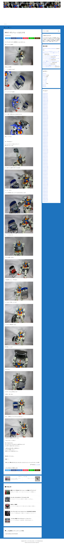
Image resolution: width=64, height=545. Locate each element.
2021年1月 (45, 181)
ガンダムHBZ (37, 464)
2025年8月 (45, 104)
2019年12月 (45, 199)
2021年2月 (45, 180)
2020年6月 (45, 191)
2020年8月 (45, 188)
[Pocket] (25, 38)
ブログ (44, 80)
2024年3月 (45, 128)
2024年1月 (45, 131)
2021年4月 (45, 177)
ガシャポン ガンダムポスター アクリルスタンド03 (20, 497)
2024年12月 (45, 115)
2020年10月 (45, 185)
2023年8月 (45, 138)
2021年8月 (45, 171)
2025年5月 (45, 108)
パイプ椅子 (37, 462)
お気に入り (44, 75)
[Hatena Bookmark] (20, 38)
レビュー (44, 83)
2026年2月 (45, 96)
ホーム (6, 27)
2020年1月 (45, 198)
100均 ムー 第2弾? (14, 504)
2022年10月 (45, 152)
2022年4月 (45, 160)
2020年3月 (45, 195)
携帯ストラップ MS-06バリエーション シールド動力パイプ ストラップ (23, 490)
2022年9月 (45, 153)
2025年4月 (45, 110)
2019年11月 (45, 201)
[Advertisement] (32, 15)
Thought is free (37, 542)
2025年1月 (45, 114)
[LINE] (31, 38)
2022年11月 (45, 150)
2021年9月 (45, 170)
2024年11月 (45, 117)
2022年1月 (45, 164)
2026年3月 (45, 94)
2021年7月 (45, 173)
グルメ (45, 79)
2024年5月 (45, 125)
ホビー (45, 82)
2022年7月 (45, 156)
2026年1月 (45, 97)
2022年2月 (45, 163)
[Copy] (37, 38)
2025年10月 (45, 101)
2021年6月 (45, 174)
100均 (12, 462)
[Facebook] (14, 38)
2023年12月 (45, 132)
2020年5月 (45, 192)
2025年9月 (45, 103)
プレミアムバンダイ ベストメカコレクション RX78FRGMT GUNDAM (23, 511)
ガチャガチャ (20, 462)
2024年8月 (45, 121)
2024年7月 (45, 122)
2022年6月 (45, 157)
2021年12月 (45, 166)
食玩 (44, 86)
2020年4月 (45, 194)
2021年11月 (45, 167)
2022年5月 (45, 159)
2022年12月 (45, 149)
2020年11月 (45, 184)
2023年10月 (45, 135)
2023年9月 (45, 136)
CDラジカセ (15, 462)
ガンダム (10, 27)
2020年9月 (45, 187)
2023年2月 (45, 146)
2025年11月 (45, 100)
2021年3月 (45, 178)
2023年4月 (45, 143)
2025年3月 (45, 111)
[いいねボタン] (6, 459)
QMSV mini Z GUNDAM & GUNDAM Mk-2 (49, 48)
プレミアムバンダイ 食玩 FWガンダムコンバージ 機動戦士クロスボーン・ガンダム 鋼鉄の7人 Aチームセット (51, 53)
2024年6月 (45, 124)
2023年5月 (45, 142)
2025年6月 (45, 107)
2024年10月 (45, 118)
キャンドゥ (27, 462)
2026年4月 (45, 93)
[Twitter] (8, 38)
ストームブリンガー (32, 462)
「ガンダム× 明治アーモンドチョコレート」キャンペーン (21, 518)
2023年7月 (45, 139)
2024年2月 (45, 129)
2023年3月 (45, 145)
